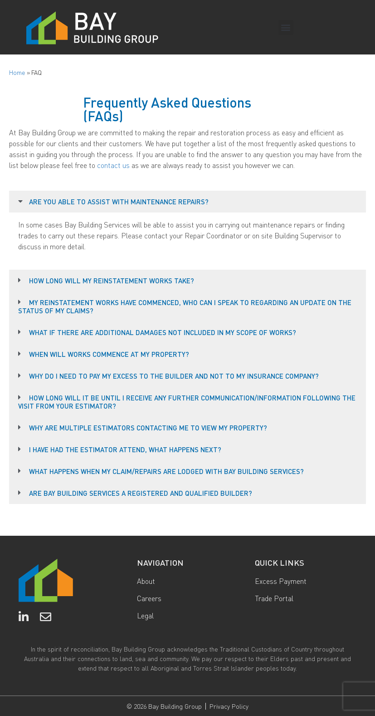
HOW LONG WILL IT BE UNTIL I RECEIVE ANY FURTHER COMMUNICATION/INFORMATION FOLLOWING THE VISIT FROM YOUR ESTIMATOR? (187, 401)
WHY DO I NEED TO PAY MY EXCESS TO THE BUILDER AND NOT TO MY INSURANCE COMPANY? (174, 375)
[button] (285, 27)
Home (17, 72)
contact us (113, 165)
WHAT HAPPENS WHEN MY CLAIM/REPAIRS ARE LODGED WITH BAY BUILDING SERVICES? (166, 471)
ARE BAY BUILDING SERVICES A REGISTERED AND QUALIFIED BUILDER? (140, 493)
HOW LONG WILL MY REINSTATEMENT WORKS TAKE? (111, 280)
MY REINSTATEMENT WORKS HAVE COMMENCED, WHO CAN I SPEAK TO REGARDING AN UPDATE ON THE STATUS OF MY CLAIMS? (184, 306)
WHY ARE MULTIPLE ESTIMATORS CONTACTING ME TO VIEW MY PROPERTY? (148, 427)
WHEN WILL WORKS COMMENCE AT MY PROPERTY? (109, 354)
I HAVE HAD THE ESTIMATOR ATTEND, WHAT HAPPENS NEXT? (125, 449)
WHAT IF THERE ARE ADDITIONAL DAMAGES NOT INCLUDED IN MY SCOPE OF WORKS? (162, 332)
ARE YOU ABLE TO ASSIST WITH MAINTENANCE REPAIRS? (119, 201)
